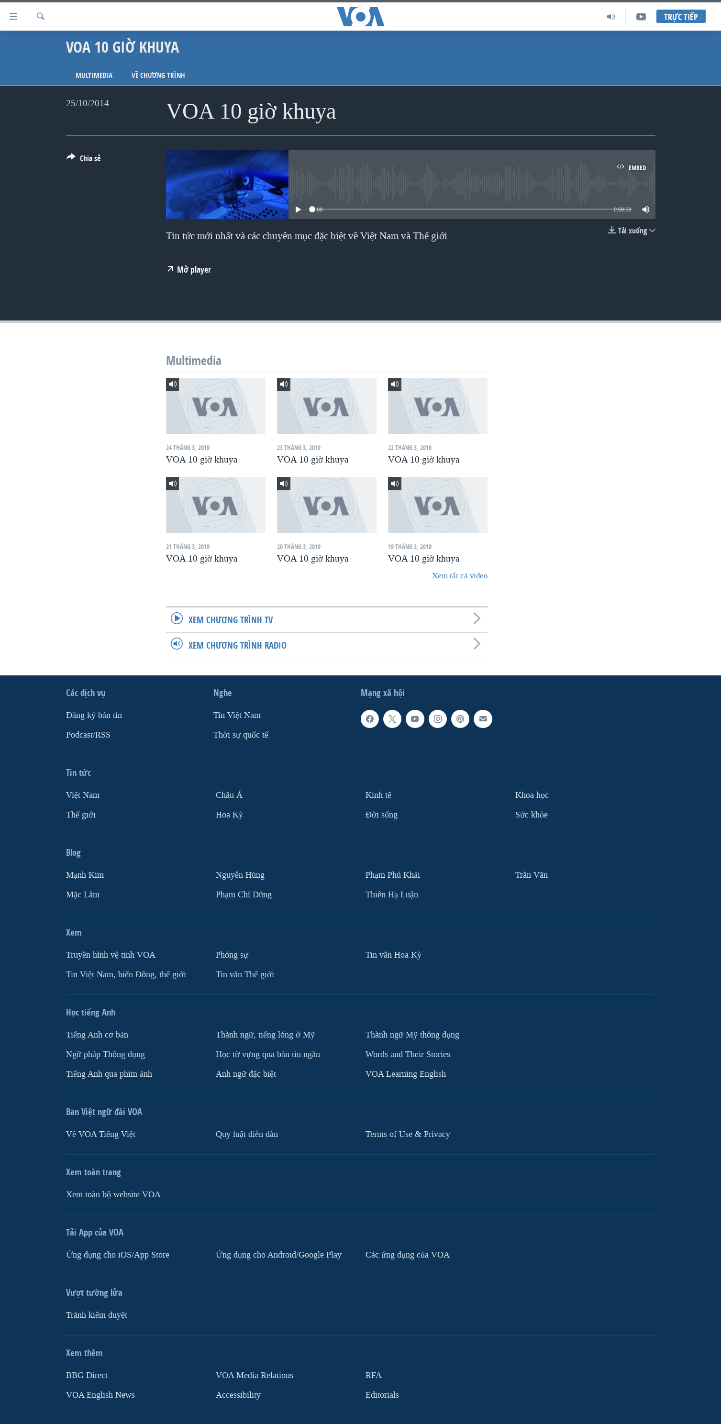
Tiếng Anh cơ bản (97, 1034)
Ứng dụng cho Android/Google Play (279, 1254)
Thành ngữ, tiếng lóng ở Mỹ (265, 1034)
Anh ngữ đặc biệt (246, 1074)
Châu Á (229, 795)
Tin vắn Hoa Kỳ (394, 954)
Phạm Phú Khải (393, 875)
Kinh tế (378, 795)
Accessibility (238, 1394)
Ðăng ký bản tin (94, 715)
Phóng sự (232, 954)
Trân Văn (531, 875)
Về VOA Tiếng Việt (100, 1134)
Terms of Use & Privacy (408, 1134)
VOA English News (100, 1394)
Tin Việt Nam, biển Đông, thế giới (126, 974)
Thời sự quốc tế (240, 734)
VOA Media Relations (254, 1375)
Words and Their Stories (408, 1054)
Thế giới (81, 814)
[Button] (83, 160)
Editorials (382, 1394)
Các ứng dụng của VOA (408, 1254)
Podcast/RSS (88, 734)
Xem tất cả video (460, 575)
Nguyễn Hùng (240, 875)
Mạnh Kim (85, 875)
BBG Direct (87, 1375)
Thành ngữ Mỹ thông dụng (412, 1034)
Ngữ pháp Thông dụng (105, 1054)
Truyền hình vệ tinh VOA (110, 954)
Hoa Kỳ (229, 814)
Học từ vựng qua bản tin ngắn (268, 1054)
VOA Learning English (406, 1074)
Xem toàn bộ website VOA (113, 1194)
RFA (374, 1375)
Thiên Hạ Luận (392, 894)
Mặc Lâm (83, 894)
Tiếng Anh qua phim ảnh (109, 1074)
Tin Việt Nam (237, 715)
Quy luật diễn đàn (247, 1134)
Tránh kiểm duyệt (96, 1315)
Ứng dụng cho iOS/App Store (117, 1254)
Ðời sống (382, 814)
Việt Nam (83, 795)
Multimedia (94, 75)
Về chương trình (158, 75)
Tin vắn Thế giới (245, 974)
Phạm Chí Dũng (244, 894)
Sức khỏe (531, 814)
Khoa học (532, 795)
